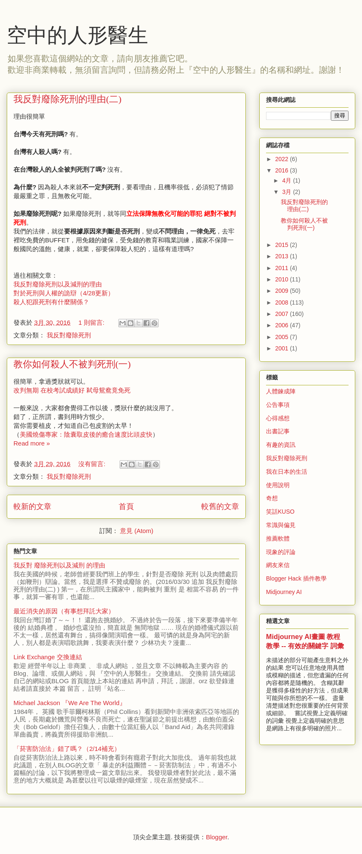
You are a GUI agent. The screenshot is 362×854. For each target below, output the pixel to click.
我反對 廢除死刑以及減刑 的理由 (59, 565)
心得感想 (278, 418)
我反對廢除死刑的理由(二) (67, 99)
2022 (282, 159)
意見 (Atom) (136, 530)
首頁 (126, 506)
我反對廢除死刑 (69, 335)
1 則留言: (92, 322)
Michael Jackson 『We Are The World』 (69, 702)
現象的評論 (280, 552)
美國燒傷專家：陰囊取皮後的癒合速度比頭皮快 (86, 434)
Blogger (216, 837)
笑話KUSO (280, 511)
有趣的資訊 (280, 444)
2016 (282, 170)
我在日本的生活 (286, 471)
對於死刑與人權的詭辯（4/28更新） (63, 293)
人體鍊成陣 (280, 391)
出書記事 (278, 431)
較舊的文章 (220, 506)
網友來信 (278, 565)
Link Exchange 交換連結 (47, 656)
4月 (287, 180)
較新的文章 (32, 506)
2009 (282, 290)
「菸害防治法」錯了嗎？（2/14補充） (66, 748)
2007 (282, 313)
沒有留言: (92, 463)
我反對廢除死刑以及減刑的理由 (57, 284)
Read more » (31, 443)
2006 (282, 325)
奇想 (272, 498)
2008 (282, 302)
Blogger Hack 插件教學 (296, 578)
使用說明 (278, 485)
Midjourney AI (284, 592)
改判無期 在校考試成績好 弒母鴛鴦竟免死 (71, 390)
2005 (282, 337)
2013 (282, 256)
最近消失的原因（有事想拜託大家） (63, 611)
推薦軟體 (278, 538)
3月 (287, 191)
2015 (282, 244)
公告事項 (278, 404)
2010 (282, 279)
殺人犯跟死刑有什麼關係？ (51, 301)
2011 (282, 268)
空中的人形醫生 (77, 35)
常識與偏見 (280, 525)
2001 (282, 348)
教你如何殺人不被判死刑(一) (72, 364)
